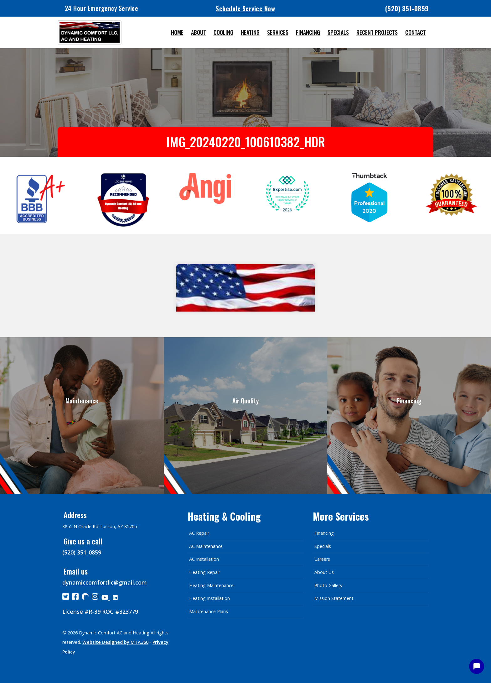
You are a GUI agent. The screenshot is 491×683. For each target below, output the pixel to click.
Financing (308, 32)
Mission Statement (334, 598)
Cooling (223, 32)
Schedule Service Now (245, 8)
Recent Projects (377, 32)
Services (277, 32)
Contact (415, 32)
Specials (338, 32)
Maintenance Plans (208, 611)
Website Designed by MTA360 (115, 642)
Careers (322, 559)
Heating (250, 32)
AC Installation (204, 559)
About (198, 32)
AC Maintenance (206, 546)
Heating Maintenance (211, 585)
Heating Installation (209, 598)
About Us (324, 572)
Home (177, 32)
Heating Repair (204, 572)
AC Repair (199, 533)
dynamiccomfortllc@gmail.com (104, 582)
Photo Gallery (328, 585)
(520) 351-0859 (407, 8)
